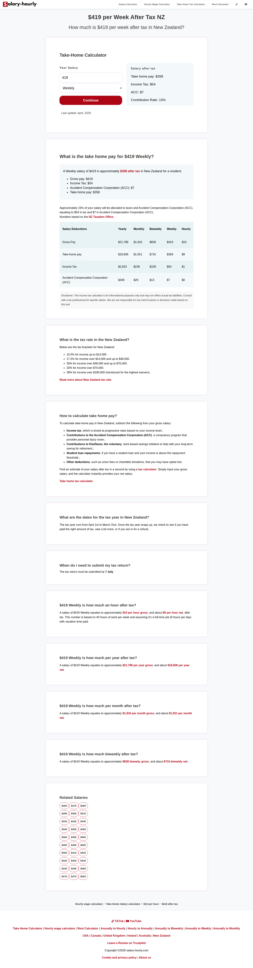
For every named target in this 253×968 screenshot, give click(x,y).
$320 (64, 821)
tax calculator (147, 469)
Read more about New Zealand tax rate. (85, 379)
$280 (83, 805)
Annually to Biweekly (169, 928)
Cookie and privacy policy (119, 957)
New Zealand (161, 935)
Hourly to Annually (140, 928)
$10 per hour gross (135, 612)
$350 (73, 829)
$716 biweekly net (175, 761)
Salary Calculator (128, 4)
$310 (83, 813)
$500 (83, 876)
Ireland (132, 935)
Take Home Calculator (27, 928)
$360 (64, 837)
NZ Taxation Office (101, 216)
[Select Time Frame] (90, 88)
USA (86, 935)
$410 (73, 852)
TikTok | (119, 921)
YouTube (133, 921)
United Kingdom (114, 935)
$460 (83, 868)
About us (145, 957)
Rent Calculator (220, 4)
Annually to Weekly (198, 928)
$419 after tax (170, 904)
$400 (73, 837)
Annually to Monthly (226, 928)
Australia (145, 935)
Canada (96, 935)
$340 (83, 821)
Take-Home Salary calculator (123, 904)
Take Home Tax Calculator (191, 4)
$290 (64, 813)
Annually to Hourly (113, 928)
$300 (73, 813)
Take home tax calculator (76, 481)
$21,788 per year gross (137, 665)
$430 (73, 860)
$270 (73, 805)
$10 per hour (150, 904)
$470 (64, 876)
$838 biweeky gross (135, 761)
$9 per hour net (173, 612)
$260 (64, 805)
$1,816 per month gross (138, 713)
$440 (73, 868)
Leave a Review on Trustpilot (126, 943)
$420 (83, 852)
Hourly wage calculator (89, 904)
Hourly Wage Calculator (157, 4)
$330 (73, 821)
